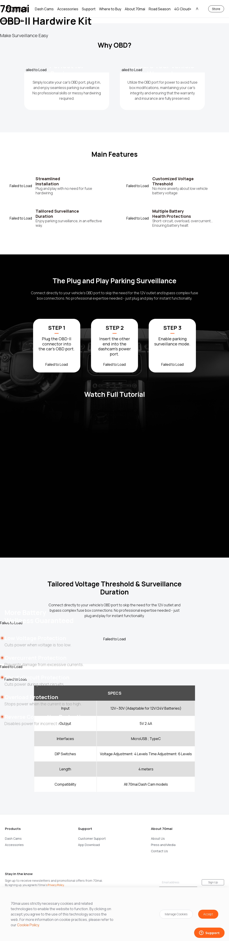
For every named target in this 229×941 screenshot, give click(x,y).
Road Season (160, 9)
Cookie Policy (28, 924)
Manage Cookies (176, 914)
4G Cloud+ (182, 9)
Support (88, 9)
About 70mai (135, 9)
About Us (158, 838)
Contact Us (159, 851)
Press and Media (163, 845)
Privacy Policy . (56, 885)
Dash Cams (44, 9)
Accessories (67, 9)
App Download (89, 845)
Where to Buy (110, 9)
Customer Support (92, 838)
